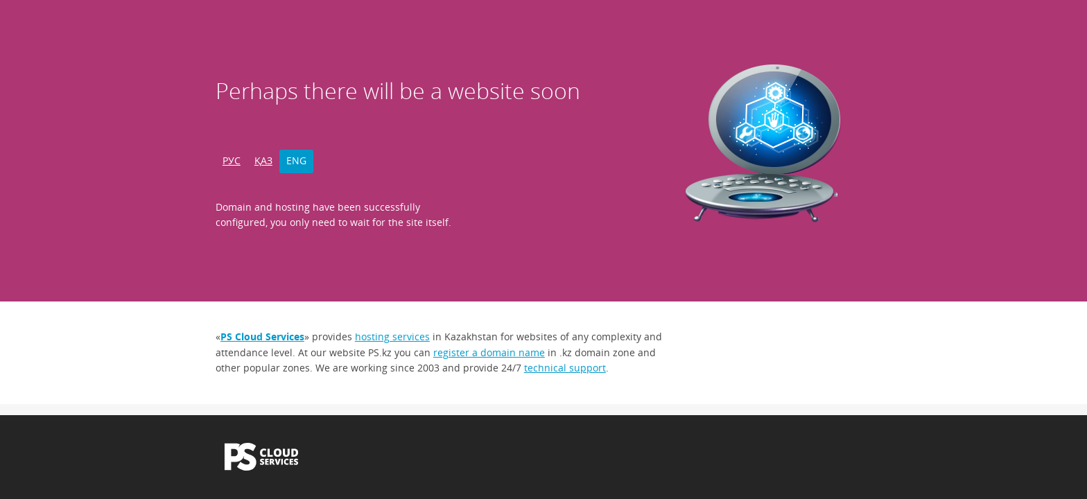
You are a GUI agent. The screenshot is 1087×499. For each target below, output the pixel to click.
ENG (296, 160)
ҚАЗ (263, 160)
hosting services (392, 336)
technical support (565, 367)
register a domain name (489, 352)
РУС (232, 160)
